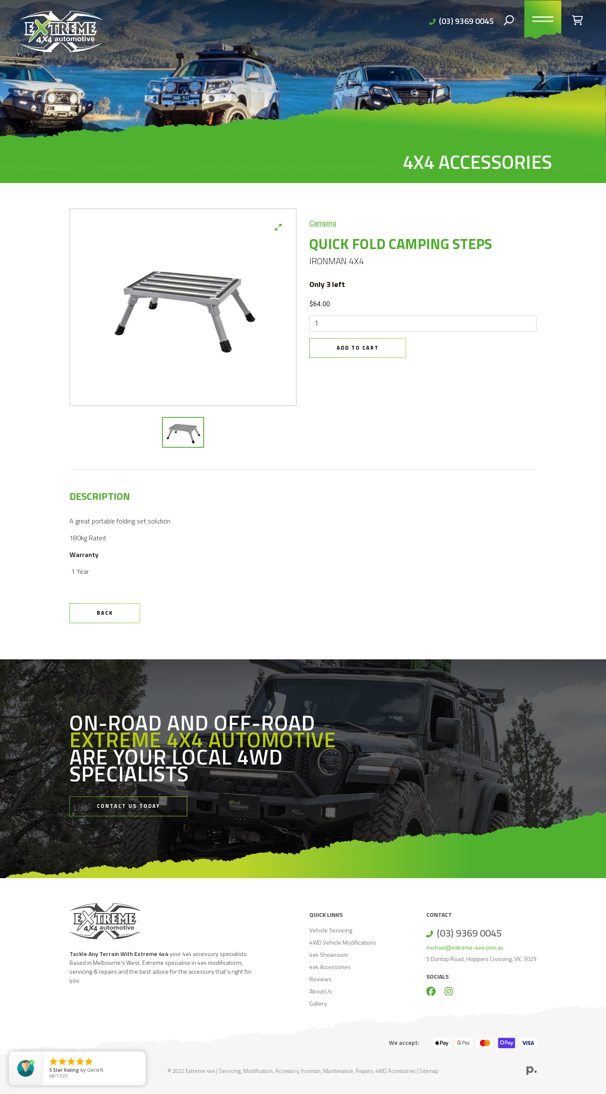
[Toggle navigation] (543, 21)
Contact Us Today (128, 806)
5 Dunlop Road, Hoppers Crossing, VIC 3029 (481, 958)
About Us (320, 991)
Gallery (318, 1003)
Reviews (320, 979)
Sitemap (429, 1071)
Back (105, 613)
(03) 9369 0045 (466, 20)
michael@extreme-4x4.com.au (464, 947)
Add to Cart (358, 348)
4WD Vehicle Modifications (342, 942)
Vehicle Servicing (330, 930)
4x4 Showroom (328, 954)
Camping (322, 223)
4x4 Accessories (330, 966)
